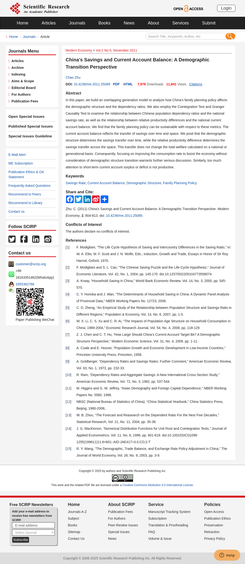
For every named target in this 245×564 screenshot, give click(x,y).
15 (68, 449)
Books (104, 23)
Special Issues (119, 532)
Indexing (17, 74)
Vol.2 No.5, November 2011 (116, 50)
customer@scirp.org (31, 264)
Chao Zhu (73, 77)
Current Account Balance (106, 183)
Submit (208, 23)
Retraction (212, 532)
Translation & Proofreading (168, 525)
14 (68, 428)
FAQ (151, 532)
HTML (128, 84)
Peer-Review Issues (123, 525)
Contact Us (76, 538)
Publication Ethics (217, 518)
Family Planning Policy (180, 183)
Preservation (213, 525)
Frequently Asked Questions (29, 186)
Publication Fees (24, 101)
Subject (73, 518)
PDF (116, 84)
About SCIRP (121, 504)
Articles (49, 23)
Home (22, 23)
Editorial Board (23, 88)
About (153, 23)
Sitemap (74, 532)
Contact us (16, 211)
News (129, 23)
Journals (77, 23)
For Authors (20, 94)
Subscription (157, 518)
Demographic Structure (144, 183)
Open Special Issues (24, 116)
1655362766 (25, 284)
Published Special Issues (28, 126)
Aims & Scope (22, 81)
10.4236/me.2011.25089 (92, 84)
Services (180, 23)
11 (68, 388)
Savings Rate (76, 183)
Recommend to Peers (24, 194)
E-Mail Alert (17, 155)
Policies (212, 504)
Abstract (73, 93)
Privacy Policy (214, 538)
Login (226, 8)
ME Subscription (20, 163)
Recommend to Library (25, 203)
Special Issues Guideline (28, 136)
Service (156, 504)
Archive (17, 68)
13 (68, 415)
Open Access (214, 512)
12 (68, 402)
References (76, 240)
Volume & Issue (160, 538)
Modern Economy (79, 50)
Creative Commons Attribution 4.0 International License (157, 485)
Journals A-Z (77, 512)
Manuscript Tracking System (169, 512)
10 (68, 375)
